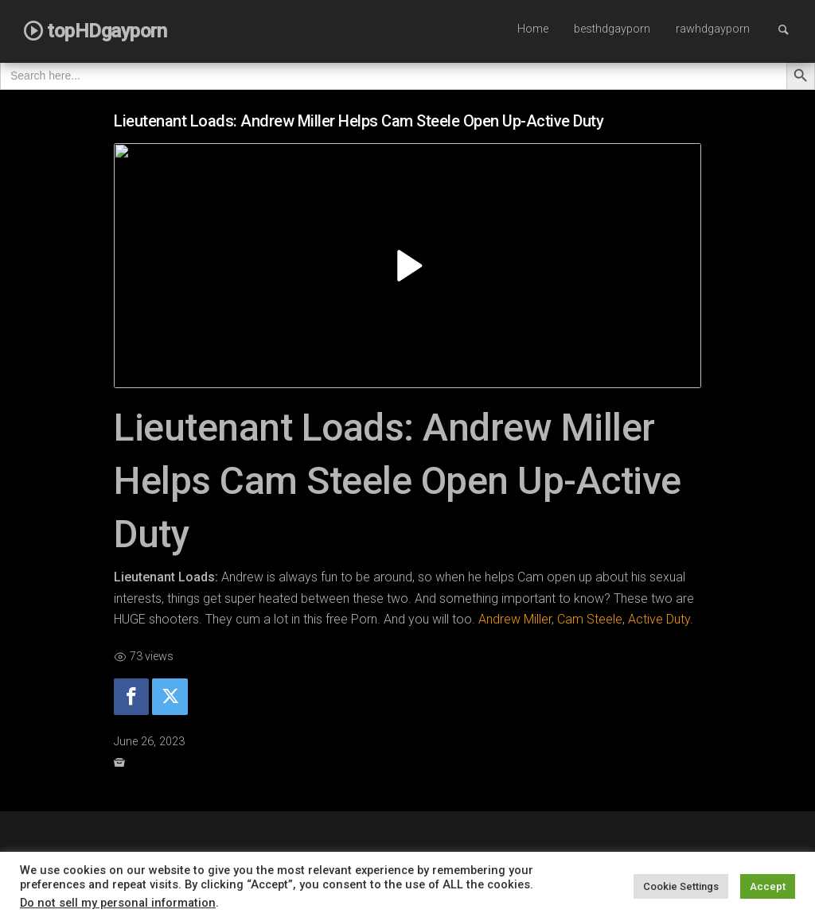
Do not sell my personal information (118, 903)
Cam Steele (589, 619)
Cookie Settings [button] (681, 886)
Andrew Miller (515, 619)
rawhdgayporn (713, 29)
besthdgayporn (612, 29)
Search (791, 29)
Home (532, 29)
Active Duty (659, 619)
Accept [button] (768, 886)
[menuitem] (533, 30)
